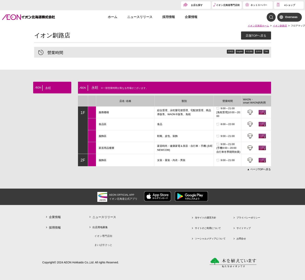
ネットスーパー (259, 5)
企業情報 (191, 17)
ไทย (264, 52)
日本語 (213, 52)
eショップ (289, 5)
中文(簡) (240, 52)
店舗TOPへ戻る (256, 35)
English (226, 52)
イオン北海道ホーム (258, 25)
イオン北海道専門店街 (228, 5)
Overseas (291, 17)
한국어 (253, 52)
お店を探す (197, 5)
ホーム (112, 17)
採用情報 (168, 17)
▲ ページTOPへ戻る (259, 169)
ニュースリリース (139, 17)
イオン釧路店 (280, 25)
